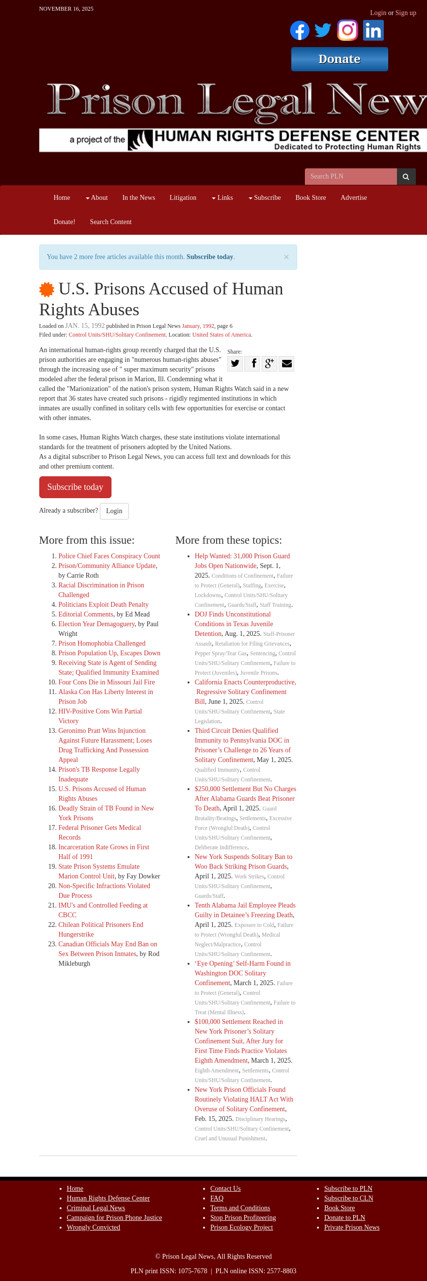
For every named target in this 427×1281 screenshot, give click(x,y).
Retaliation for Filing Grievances (252, 644)
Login (378, 12)
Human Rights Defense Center (108, 1198)
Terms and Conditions (240, 1208)
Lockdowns (208, 595)
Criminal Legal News (96, 1208)
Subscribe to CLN (348, 1198)
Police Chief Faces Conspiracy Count (109, 556)
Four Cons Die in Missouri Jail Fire (107, 682)
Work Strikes (249, 877)
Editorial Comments (86, 614)
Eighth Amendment (217, 1071)
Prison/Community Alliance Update (107, 565)
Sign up (405, 12)
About (97, 197)
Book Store (310, 197)
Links (222, 197)
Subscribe (265, 197)
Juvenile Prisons (258, 673)
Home (62, 197)
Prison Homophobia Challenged (102, 643)
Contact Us (225, 1188)
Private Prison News (352, 1227)
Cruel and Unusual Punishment (230, 1138)
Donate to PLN (344, 1217)
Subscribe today (210, 256)
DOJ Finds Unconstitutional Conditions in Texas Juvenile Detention (234, 624)
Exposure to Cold (254, 925)
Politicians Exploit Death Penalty (104, 604)
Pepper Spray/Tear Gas (221, 653)
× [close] (286, 257)
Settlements (252, 818)
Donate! (65, 222)
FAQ (216, 1198)
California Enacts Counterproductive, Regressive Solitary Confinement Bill (246, 692)
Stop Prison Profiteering (243, 1217)
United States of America (221, 334)
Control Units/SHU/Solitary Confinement (117, 334)
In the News (138, 197)
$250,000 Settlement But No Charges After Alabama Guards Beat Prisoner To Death (245, 798)
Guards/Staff (242, 605)
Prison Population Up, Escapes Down (109, 653)
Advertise (354, 197)
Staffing (252, 586)
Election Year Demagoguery (97, 624)
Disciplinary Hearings (260, 1119)
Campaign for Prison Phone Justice (114, 1217)
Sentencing (262, 653)
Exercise (274, 586)
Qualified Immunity (217, 770)
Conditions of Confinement (243, 576)
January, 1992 (198, 326)
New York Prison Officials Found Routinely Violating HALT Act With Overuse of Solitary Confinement (244, 1099)
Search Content (111, 222)
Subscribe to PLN (348, 1188)
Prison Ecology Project (241, 1227)
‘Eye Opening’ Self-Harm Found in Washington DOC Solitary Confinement (243, 973)
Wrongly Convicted (93, 1227)
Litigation (183, 197)
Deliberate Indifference (221, 847)
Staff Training (275, 605)
